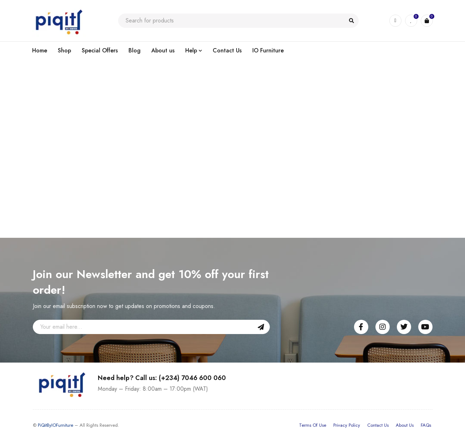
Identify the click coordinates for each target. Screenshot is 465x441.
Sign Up (261, 327)
